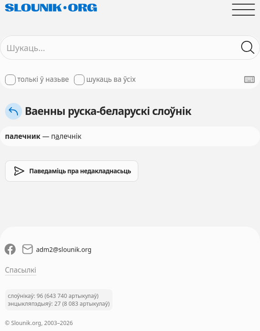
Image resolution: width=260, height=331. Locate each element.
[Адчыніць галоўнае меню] (243, 9)
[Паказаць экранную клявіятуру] (249, 79)
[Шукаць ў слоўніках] (248, 48)
